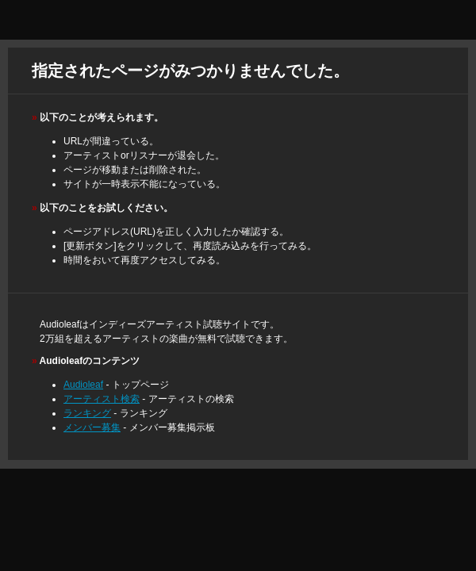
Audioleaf (83, 384)
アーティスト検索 (101, 398)
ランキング (87, 413)
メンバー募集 (92, 427)
